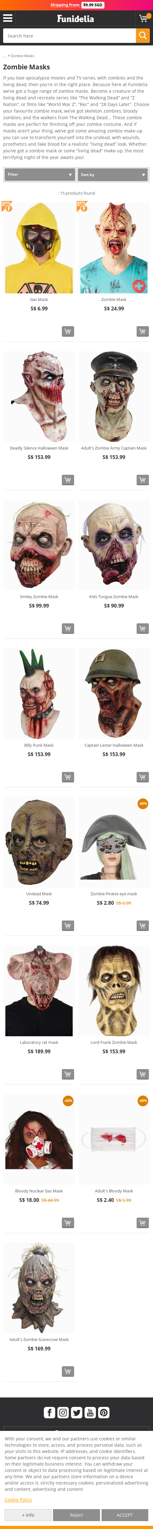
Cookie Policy (18, 1500)
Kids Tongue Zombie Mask (113, 596)
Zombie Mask (114, 299)
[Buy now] (68, 331)
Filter (13, 174)
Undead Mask (39, 894)
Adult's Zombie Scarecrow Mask (39, 1339)
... (4, 56)
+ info (28, 1515)
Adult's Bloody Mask (114, 1191)
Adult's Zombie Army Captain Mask (114, 448)
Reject (76, 1515)
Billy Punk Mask (39, 745)
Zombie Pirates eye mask (114, 894)
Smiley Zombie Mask (39, 596)
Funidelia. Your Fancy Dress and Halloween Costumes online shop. (75, 19)
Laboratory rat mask (39, 1042)
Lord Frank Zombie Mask (114, 1042)
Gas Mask (39, 299)
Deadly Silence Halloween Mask (39, 448)
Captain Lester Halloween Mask (114, 745)
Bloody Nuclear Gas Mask (39, 1191)
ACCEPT (125, 1515)
